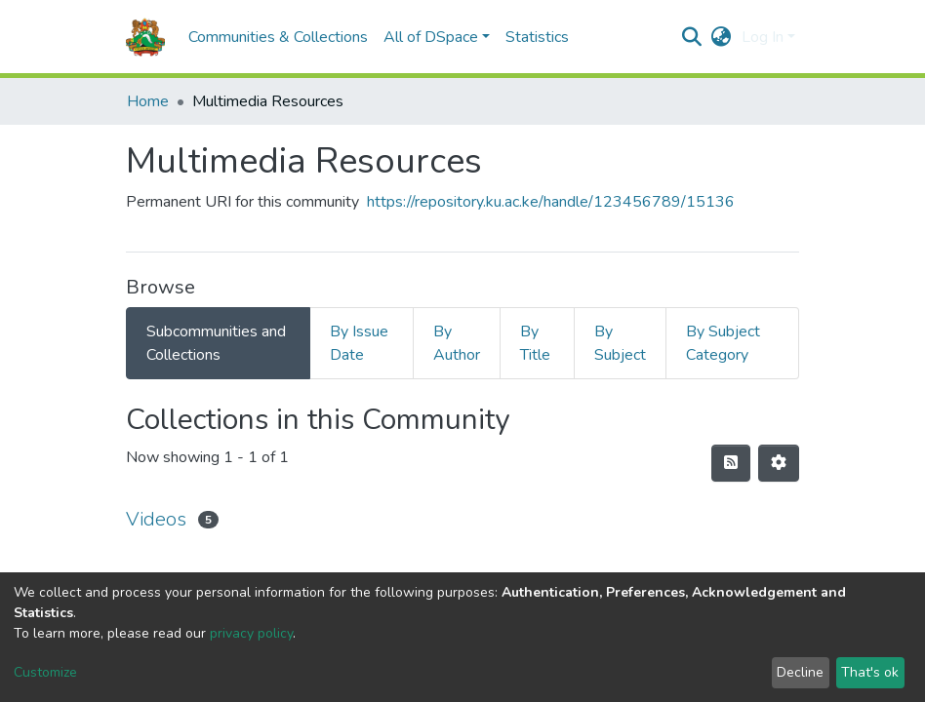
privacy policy (251, 633)
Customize (45, 672)
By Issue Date (359, 343)
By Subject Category (723, 343)
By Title (535, 343)
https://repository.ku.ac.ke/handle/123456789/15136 (551, 202)
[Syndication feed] (730, 463)
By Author (456, 343)
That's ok (870, 672)
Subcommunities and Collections (216, 343)
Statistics (537, 37)
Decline (800, 672)
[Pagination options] (778, 463)
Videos (156, 519)
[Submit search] (692, 37)
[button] (721, 37)
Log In (763, 37)
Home (148, 101)
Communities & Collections (278, 37)
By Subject (620, 343)
